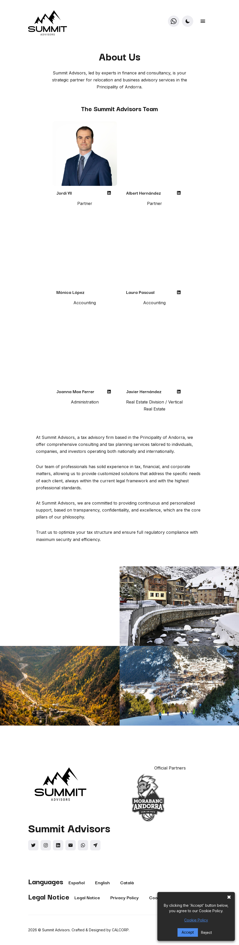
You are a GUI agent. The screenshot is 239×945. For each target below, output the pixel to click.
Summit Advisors (56, 930)
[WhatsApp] (173, 21)
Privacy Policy (124, 897)
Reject (206, 932)
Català (127, 882)
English (102, 882)
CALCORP (120, 930)
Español (76, 882)
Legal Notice (87, 897)
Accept (188, 932)
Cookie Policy (196, 920)
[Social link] (33, 845)
